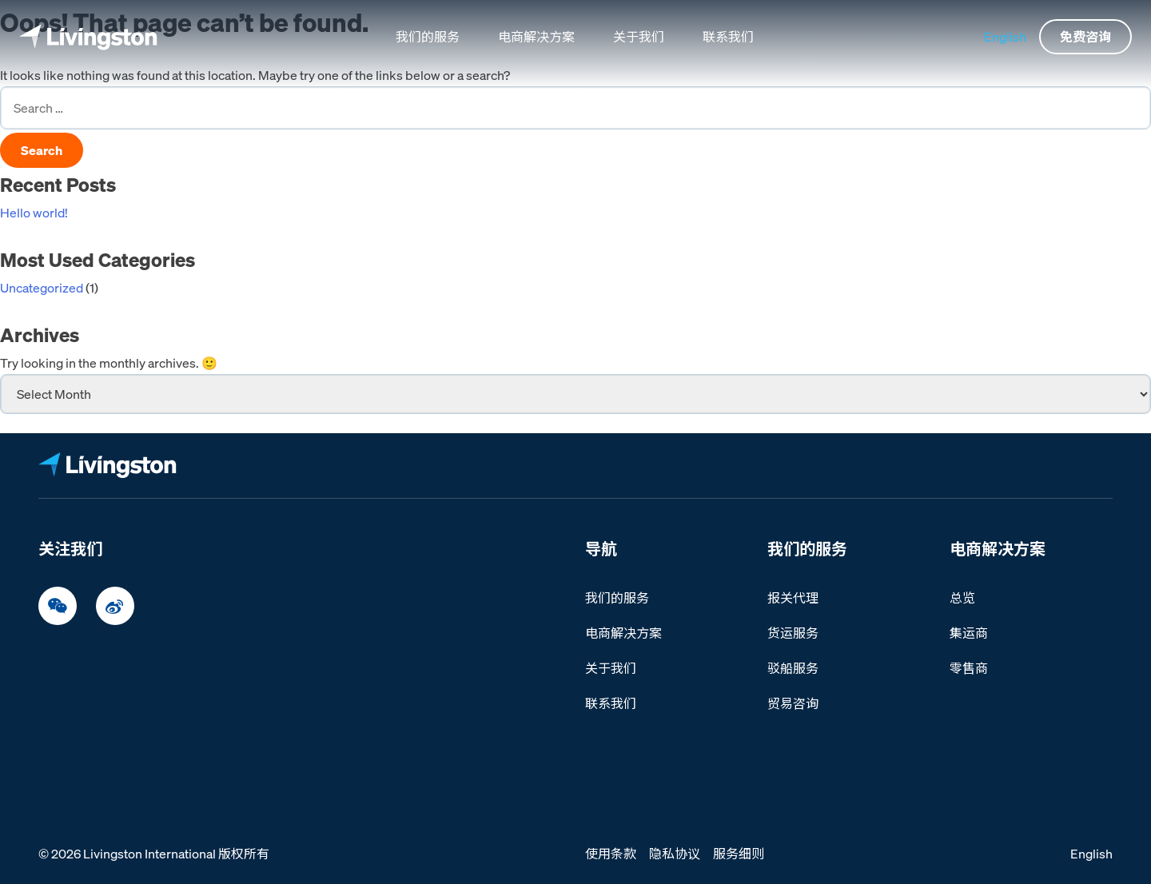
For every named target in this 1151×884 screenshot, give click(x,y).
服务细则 (738, 853)
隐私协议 (674, 853)
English (1005, 37)
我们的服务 (428, 37)
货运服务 (792, 633)
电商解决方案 (536, 37)
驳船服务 (792, 668)
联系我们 (728, 37)
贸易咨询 (792, 703)
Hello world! (34, 212)
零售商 (969, 668)
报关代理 (792, 598)
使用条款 (610, 853)
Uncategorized (41, 288)
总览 (962, 598)
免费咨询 (1085, 37)
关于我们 (638, 37)
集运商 (969, 633)
